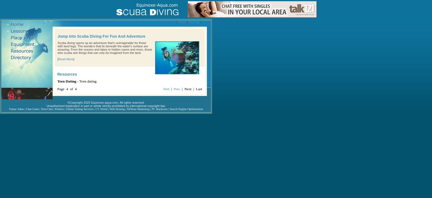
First (166, 89)
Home (182, 22)
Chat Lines (32, 109)
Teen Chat (47, 109)
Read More (65, 59)
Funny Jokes (16, 109)
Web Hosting (117, 109)
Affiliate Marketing (138, 109)
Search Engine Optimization (186, 109)
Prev (177, 89)
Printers (59, 109)
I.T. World (101, 109)
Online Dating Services (79, 109)
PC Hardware (160, 109)
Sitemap (194, 22)
